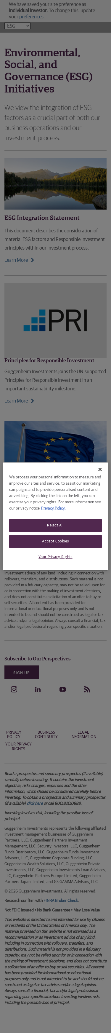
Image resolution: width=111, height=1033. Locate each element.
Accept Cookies (55, 541)
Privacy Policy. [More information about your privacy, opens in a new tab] (53, 508)
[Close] (100, 469)
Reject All (55, 525)
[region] (55, 516)
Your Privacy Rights (55, 557)
